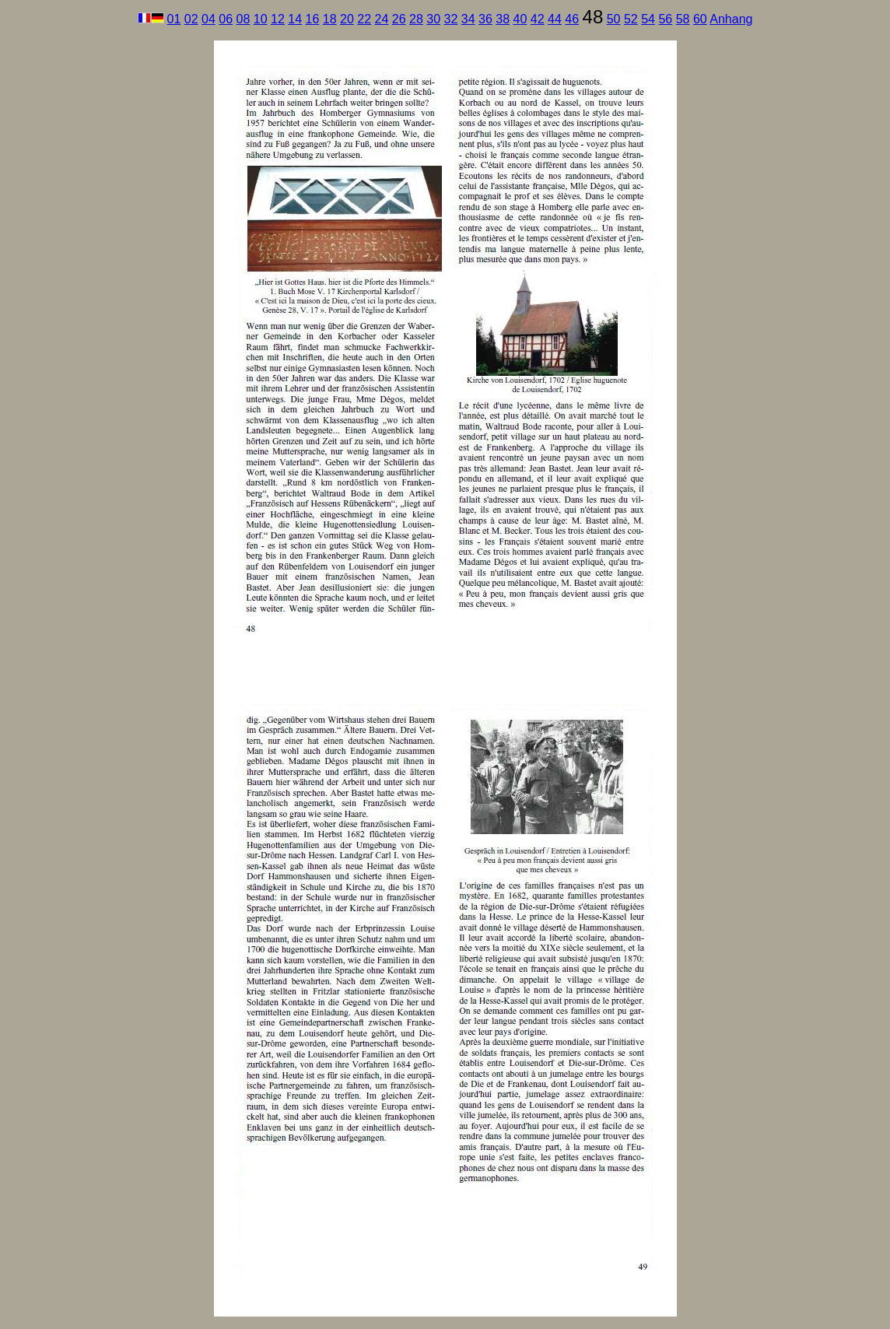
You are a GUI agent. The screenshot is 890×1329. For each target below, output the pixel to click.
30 (433, 19)
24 (382, 19)
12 (278, 19)
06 (226, 19)
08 (244, 19)
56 (665, 19)
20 (347, 19)
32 (451, 19)
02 (191, 19)
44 (555, 19)
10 (261, 19)
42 (538, 19)
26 (399, 19)
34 (468, 19)
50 (614, 19)
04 (208, 19)
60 (700, 19)
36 (485, 19)
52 (631, 19)
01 (174, 19)
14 (295, 19)
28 (416, 19)
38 (503, 19)
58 (683, 19)
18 (330, 19)
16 (313, 19)
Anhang (731, 19)
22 (364, 19)
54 (648, 19)
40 (520, 19)
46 (572, 19)
